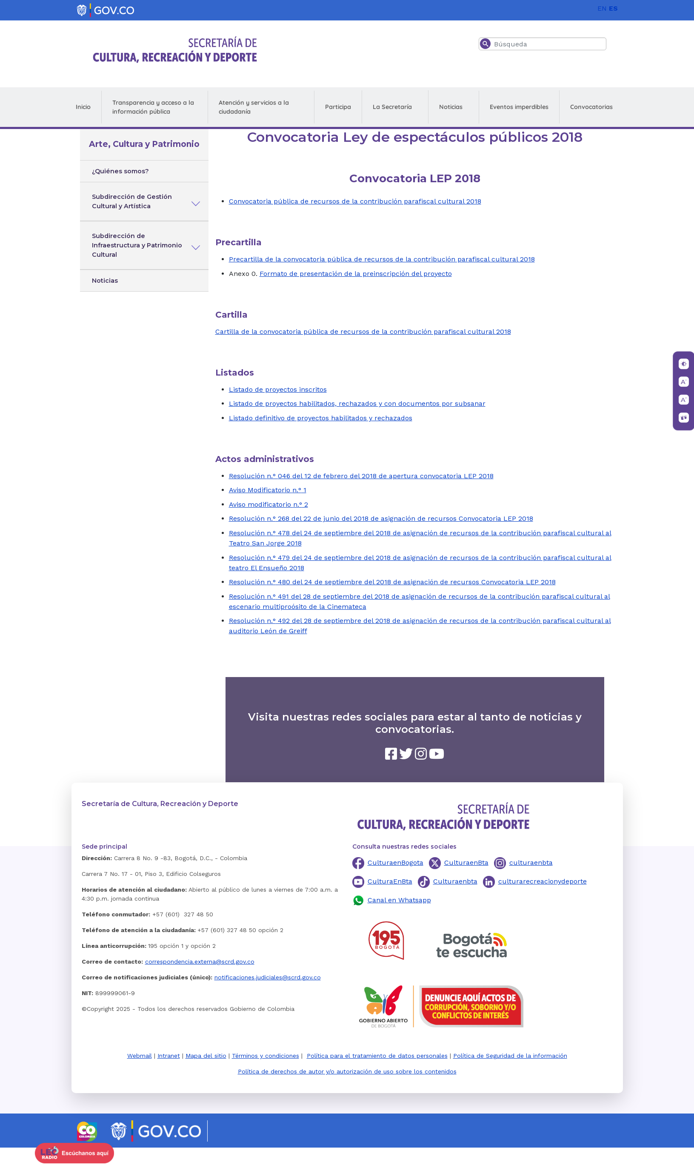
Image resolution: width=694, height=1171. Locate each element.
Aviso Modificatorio (260, 490)
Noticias (451, 107)
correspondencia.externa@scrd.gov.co (199, 961)
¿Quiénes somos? (120, 171)
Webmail (139, 1055)
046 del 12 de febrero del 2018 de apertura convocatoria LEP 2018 (386, 476)
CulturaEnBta (390, 881)
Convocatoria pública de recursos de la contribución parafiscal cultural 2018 (355, 201)
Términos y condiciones (265, 1055)
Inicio (83, 107)
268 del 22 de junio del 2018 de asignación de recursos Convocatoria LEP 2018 (404, 518)
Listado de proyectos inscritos (278, 389)
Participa (338, 107)
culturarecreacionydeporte (542, 881)
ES (613, 8)
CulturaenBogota (395, 862)
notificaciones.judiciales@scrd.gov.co (267, 977)
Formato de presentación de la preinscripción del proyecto (356, 274)
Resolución (248, 476)
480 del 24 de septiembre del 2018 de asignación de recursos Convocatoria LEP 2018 (416, 582)
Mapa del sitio (206, 1055)
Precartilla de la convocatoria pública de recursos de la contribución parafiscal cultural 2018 (382, 259)
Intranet (168, 1055)
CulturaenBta (466, 862)
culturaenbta (531, 862)
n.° (272, 476)
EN (602, 8)
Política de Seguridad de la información (510, 1055)
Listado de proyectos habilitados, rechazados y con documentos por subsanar (357, 403)
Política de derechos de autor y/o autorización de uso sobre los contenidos (347, 1071)
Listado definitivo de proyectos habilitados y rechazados (320, 418)
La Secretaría (392, 107)
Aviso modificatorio (261, 504)
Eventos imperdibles (519, 107)
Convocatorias (591, 107)
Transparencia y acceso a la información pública (153, 107)
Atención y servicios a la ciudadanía (254, 107)
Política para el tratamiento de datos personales (377, 1055)
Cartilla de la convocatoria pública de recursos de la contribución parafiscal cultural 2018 (363, 331)
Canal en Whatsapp (399, 900)
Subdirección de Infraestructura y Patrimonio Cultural (137, 245)
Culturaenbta (455, 881)
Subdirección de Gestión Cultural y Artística (132, 201)
